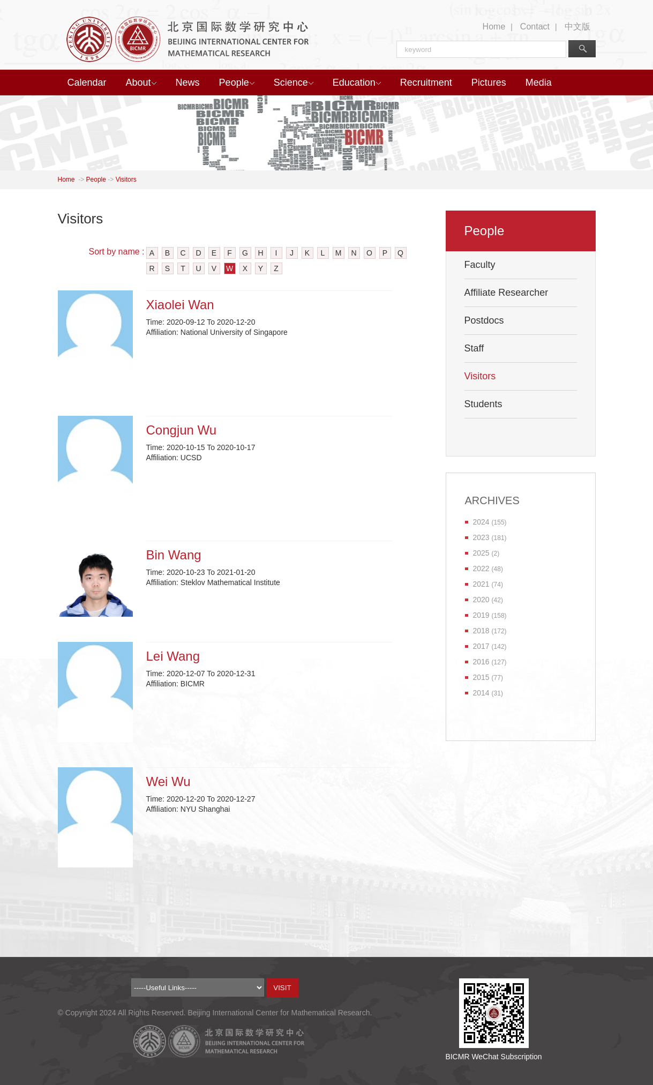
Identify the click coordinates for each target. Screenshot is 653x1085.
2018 (481, 630)
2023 (481, 537)
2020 (481, 599)
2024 (481, 522)
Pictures (488, 82)
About (141, 82)
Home (494, 26)
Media (539, 82)
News (188, 82)
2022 (481, 568)
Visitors (126, 179)
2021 (481, 584)
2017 (481, 646)
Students (483, 404)
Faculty (480, 264)
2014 (481, 693)
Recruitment (426, 82)
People (236, 82)
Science (293, 82)
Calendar (87, 82)
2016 (481, 661)
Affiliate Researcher (506, 292)
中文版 (577, 26)
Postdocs (484, 320)
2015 (481, 677)
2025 (481, 553)
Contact (535, 26)
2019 (481, 615)
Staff (474, 348)
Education (357, 82)
